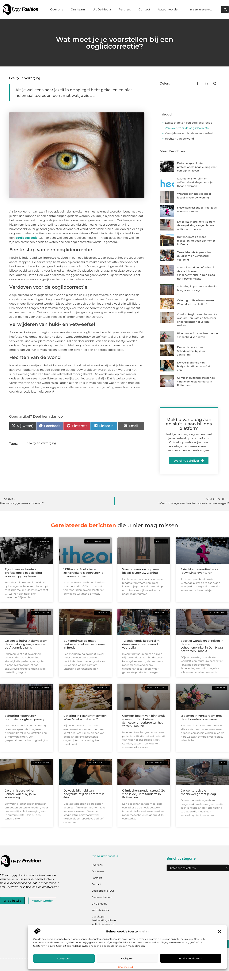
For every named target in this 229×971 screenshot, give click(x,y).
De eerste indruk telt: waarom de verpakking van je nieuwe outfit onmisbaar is (196, 225)
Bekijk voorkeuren (190, 958)
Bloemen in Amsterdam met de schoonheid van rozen (201, 717)
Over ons (56, 9)
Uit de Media (99, 903)
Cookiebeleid (125, 966)
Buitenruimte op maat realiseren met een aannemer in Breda (196, 240)
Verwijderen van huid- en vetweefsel (189, 133)
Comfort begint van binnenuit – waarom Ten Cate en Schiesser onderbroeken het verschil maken (143, 721)
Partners (125, 9)
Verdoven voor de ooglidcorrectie (187, 128)
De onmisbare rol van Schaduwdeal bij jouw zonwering (191, 351)
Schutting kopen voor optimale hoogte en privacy (24, 717)
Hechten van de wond (179, 138)
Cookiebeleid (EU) (103, 890)
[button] (219, 931)
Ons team (78, 9)
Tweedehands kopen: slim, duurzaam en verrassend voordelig (194, 256)
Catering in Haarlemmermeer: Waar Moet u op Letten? (84, 717)
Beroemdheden (102, 897)
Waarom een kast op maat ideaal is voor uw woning (141, 570)
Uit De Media (102, 9)
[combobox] (204, 9)
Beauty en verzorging (24, 78)
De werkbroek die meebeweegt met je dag (198, 792)
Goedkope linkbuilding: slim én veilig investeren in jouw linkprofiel (104, 922)
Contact (144, 9)
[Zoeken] (225, 9)
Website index (100, 910)
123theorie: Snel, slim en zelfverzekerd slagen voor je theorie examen (194, 182)
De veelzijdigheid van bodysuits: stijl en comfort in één (195, 366)
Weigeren (127, 958)
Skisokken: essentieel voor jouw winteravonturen (199, 570)
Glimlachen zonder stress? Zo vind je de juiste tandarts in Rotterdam (196, 381)
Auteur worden (168, 9)
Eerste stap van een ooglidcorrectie (188, 122)
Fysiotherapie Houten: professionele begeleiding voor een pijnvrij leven (196, 167)
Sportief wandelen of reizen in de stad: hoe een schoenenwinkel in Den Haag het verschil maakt (202, 646)
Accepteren (64, 958)
